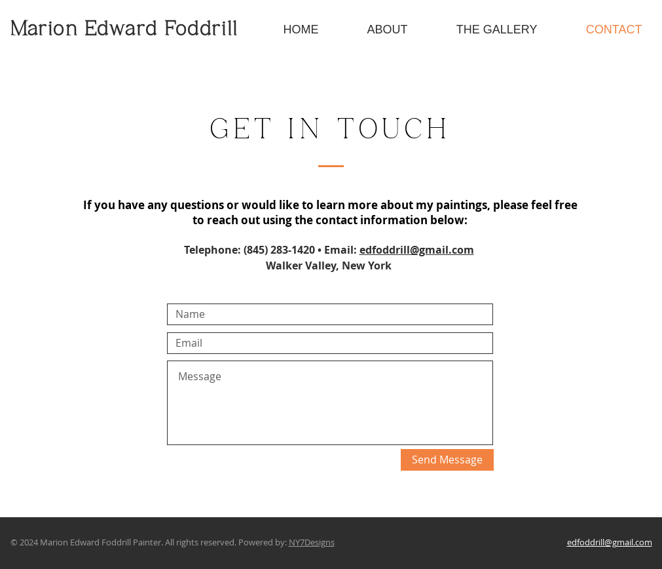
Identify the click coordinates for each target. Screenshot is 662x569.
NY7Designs (312, 542)
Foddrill (201, 30)
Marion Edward (88, 30)
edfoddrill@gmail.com (416, 250)
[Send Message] (447, 460)
